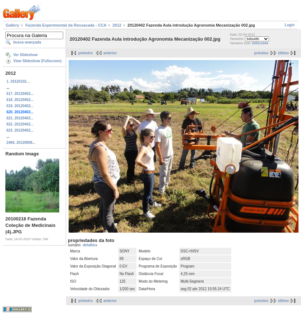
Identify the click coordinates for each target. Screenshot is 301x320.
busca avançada (27, 42)
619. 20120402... (19, 106)
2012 (116, 25)
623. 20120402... (19, 130)
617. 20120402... (19, 94)
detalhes (90, 245)
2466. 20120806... (21, 143)
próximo (261, 53)
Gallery (12, 25)
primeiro (85, 53)
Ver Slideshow (25, 55)
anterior (110, 53)
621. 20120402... (19, 118)
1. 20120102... (17, 81)
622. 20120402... (19, 124)
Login (290, 25)
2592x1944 (260, 43)
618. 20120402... (19, 100)
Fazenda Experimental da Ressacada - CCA (65, 25)
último (283, 53)
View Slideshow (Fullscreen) (37, 61)
